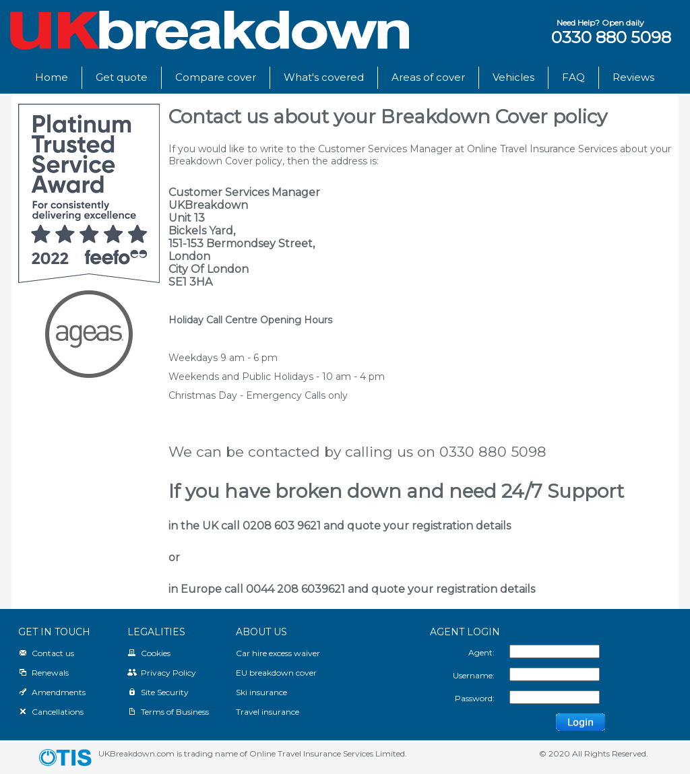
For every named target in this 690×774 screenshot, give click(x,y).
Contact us (46, 653)
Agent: (481, 652)
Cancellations (51, 712)
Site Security (158, 692)
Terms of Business (168, 712)
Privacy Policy (161, 673)
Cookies (148, 653)
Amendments (52, 692)
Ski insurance (261, 692)
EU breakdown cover (276, 673)
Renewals (43, 673)
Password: (475, 698)
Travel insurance (267, 712)
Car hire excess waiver (278, 653)
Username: (474, 675)
